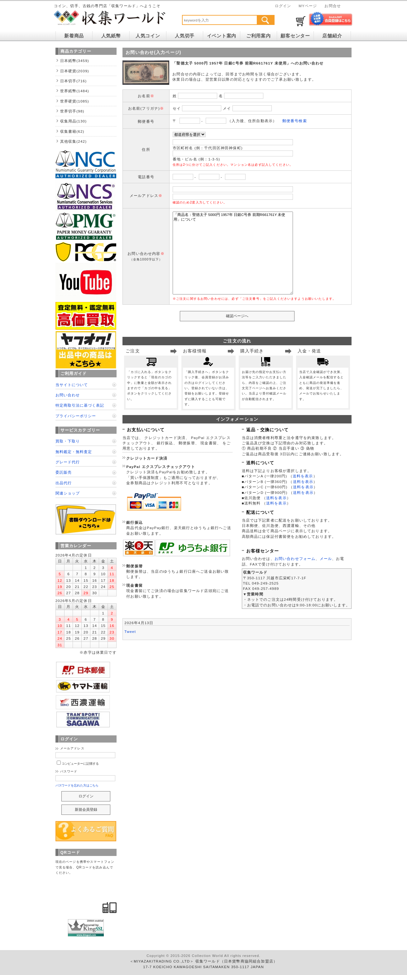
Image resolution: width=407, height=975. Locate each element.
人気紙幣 (111, 35)
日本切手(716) (73, 81)
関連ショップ (67, 493)
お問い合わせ (67, 395)
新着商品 (74, 35)
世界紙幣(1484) (74, 91)
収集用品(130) (73, 121)
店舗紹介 (332, 35)
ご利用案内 (258, 35)
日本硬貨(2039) (74, 71)
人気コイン (148, 35)
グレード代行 (67, 462)
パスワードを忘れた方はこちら (77, 785)
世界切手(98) (72, 111)
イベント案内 (221, 35)
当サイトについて (71, 385)
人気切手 (184, 35)
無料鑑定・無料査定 (73, 452)
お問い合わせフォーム (295, 559)
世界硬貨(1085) (74, 101)
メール (326, 559)
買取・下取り (67, 441)
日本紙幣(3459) (74, 61)
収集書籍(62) (72, 131)
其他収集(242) (73, 141)
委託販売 (63, 472)
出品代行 (63, 483)
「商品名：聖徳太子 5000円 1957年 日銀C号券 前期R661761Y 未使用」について (233, 253)
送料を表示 (303, 476)
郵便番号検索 (294, 121)
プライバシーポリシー (75, 416)
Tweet (130, 631)
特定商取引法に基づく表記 (79, 405)
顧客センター (295, 35)
